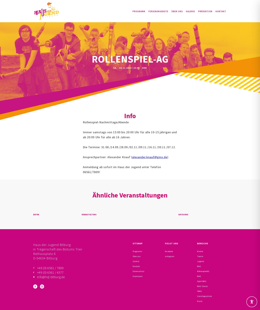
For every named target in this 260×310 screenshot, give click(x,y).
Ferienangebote (158, 11)
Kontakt (221, 11)
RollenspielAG (203, 271)
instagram (169, 256)
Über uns (177, 11)
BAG (199, 266)
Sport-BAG (201, 281)
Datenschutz (138, 271)
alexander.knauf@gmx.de (149, 157)
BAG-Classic (202, 286)
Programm (138, 11)
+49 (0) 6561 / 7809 (50, 268)
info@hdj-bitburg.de (51, 277)
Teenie (200, 256)
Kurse (199, 301)
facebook (169, 251)
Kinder (200, 251)
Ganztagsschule (204, 296)
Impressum (138, 276)
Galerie (190, 11)
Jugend (200, 261)
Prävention (205, 11)
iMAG (199, 291)
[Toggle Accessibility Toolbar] (252, 302)
